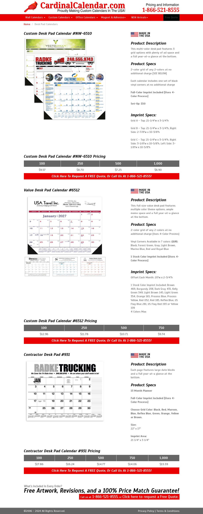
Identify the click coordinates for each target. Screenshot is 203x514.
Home (27, 24)
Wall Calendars (35, 17)
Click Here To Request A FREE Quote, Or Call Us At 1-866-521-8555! (101, 176)
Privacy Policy (146, 511)
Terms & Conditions (167, 511)
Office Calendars (87, 17)
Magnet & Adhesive (113, 17)
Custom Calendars (60, 17)
